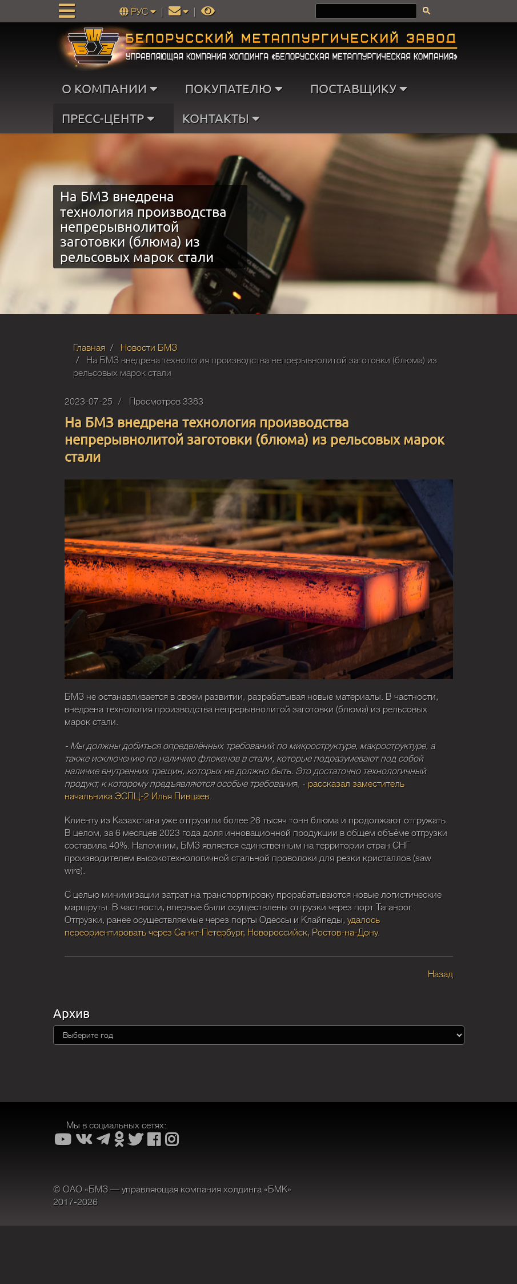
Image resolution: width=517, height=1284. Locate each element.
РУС (138, 12)
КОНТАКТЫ (223, 118)
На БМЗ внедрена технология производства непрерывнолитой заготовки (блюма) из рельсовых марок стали (254, 439)
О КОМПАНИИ (112, 89)
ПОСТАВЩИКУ (361, 89)
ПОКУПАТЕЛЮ (236, 89)
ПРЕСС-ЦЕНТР (111, 118)
